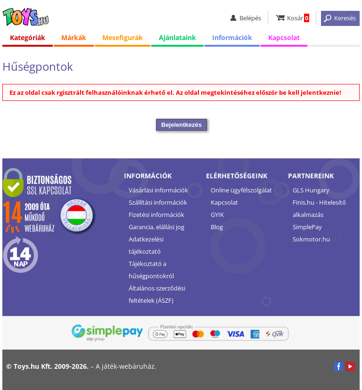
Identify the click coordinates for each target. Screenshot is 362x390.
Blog (217, 227)
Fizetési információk (156, 214)
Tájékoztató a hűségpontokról (151, 269)
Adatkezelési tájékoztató (146, 245)
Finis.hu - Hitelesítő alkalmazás (319, 208)
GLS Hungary (311, 190)
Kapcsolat (284, 37)
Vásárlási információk (158, 190)
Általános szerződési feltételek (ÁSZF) (157, 294)
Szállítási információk (158, 202)
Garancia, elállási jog (156, 227)
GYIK (217, 214)
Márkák (73, 37)
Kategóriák (27, 37)
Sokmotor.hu (311, 239)
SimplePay (307, 227)
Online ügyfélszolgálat (241, 190)
